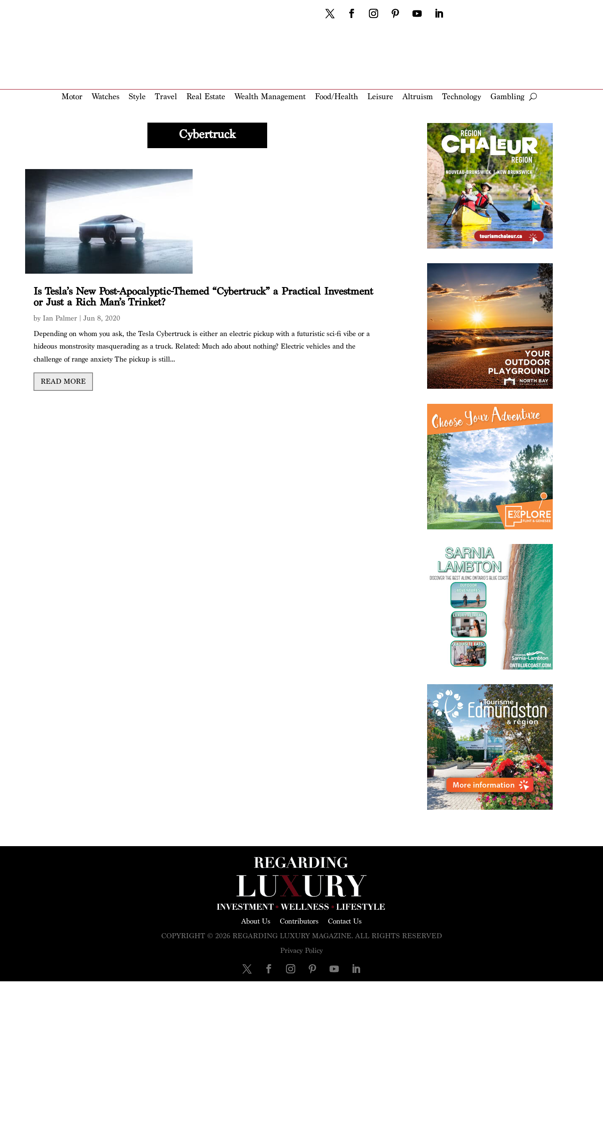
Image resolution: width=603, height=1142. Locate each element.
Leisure (380, 97)
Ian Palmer (60, 318)
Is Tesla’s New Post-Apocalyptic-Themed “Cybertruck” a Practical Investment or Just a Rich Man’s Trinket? (203, 297)
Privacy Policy (301, 950)
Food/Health (336, 97)
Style (137, 97)
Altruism (417, 97)
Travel (166, 97)
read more (63, 381)
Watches (105, 97)
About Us (256, 920)
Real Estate (205, 97)
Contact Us (345, 920)
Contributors (299, 920)
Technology (461, 97)
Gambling (507, 97)
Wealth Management (270, 97)
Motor (72, 97)
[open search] (533, 97)
